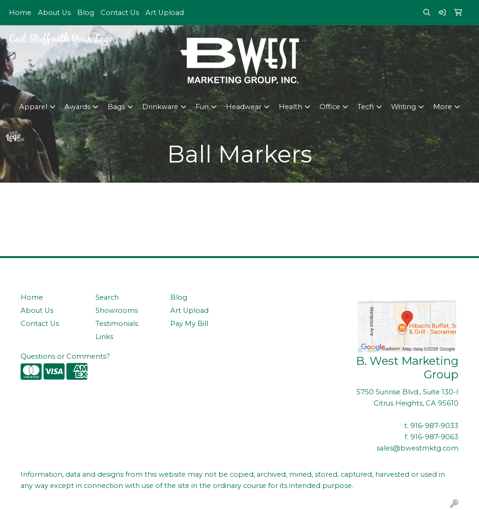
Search (107, 297)
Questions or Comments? (65, 356)
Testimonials (116, 323)
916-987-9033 (434, 425)
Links (104, 337)
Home (20, 12)
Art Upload (164, 12)
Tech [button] (365, 107)
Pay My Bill (189, 323)
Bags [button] (116, 107)
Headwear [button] (243, 107)
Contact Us (120, 12)
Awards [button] (77, 107)
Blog (85, 12)
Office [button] (329, 107)
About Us (54, 12)
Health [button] (290, 107)
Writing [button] (403, 107)
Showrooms (116, 310)
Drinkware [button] (160, 107)
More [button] (442, 107)
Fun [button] (202, 107)
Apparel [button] (33, 107)
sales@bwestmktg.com (417, 448)
